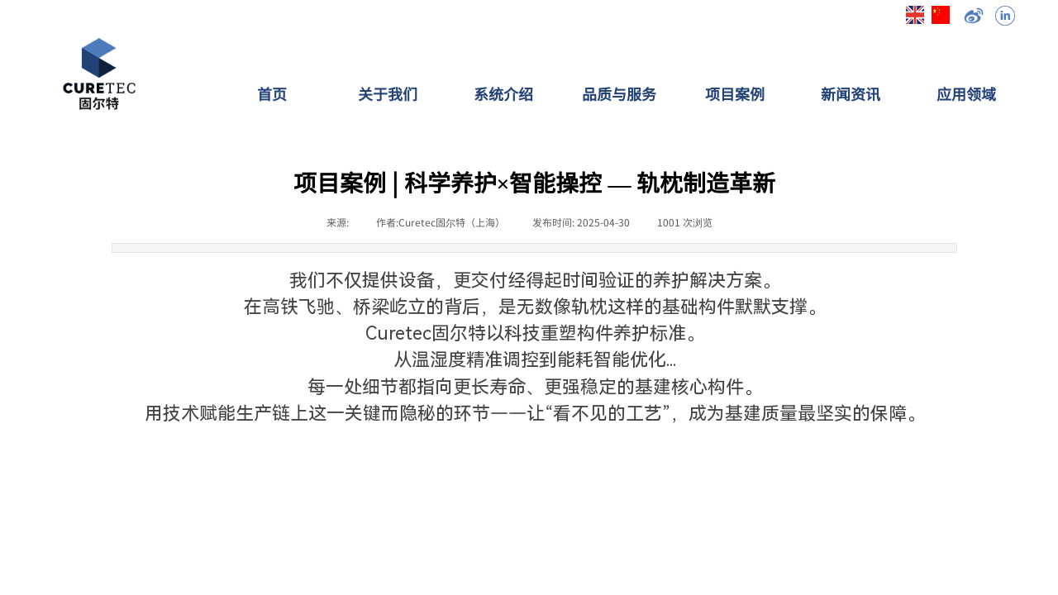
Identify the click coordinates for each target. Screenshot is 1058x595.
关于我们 (387, 93)
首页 (272, 93)
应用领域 (966, 93)
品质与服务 (619, 93)
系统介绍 (503, 93)
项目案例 (735, 93)
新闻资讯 (850, 93)
